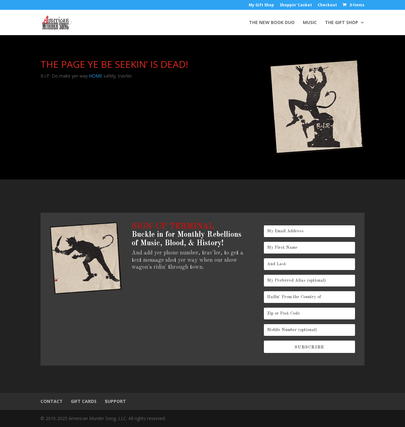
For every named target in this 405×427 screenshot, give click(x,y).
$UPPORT (115, 401)
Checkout (327, 5)
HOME (95, 76)
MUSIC (310, 22)
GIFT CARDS (84, 401)
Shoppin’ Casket (296, 5)
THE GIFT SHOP (341, 22)
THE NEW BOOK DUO (272, 22)
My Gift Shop (261, 5)
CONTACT (51, 401)
